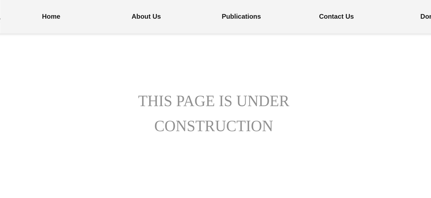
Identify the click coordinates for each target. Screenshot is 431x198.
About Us (146, 16)
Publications (241, 16)
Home (51, 16)
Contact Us (336, 16)
